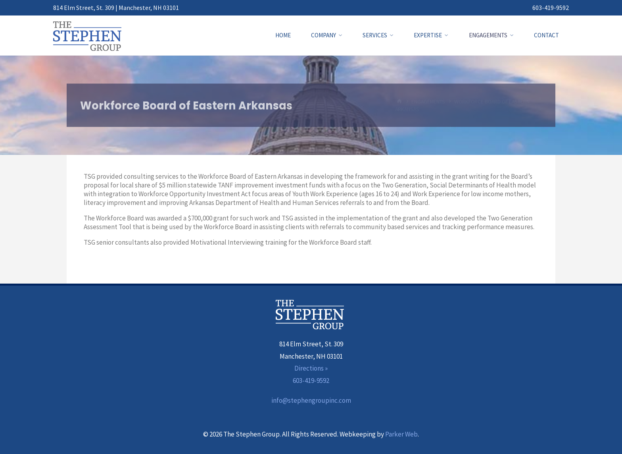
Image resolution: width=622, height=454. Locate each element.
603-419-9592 (550, 8)
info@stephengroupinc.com (311, 400)
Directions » (311, 368)
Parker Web (401, 434)
